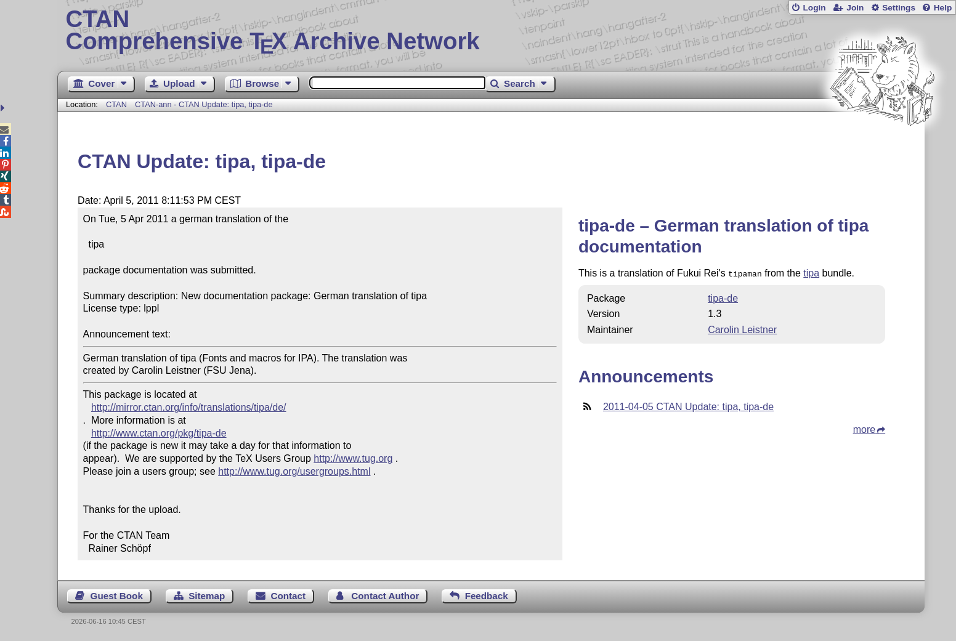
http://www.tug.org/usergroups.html (294, 471)
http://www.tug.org (353, 458)
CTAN (116, 104)
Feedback (486, 596)
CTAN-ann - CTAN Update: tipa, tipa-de (204, 104)
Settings (898, 7)
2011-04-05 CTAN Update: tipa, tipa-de (688, 405)
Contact (288, 596)
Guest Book (117, 596)
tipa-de (723, 297)
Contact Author (385, 596)
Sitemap (206, 596)
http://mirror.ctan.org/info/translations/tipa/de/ (188, 407)
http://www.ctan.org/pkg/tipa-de (159, 433)
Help (943, 7)
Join (855, 7)
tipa (811, 273)
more (864, 428)
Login (814, 7)
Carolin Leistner (742, 328)
